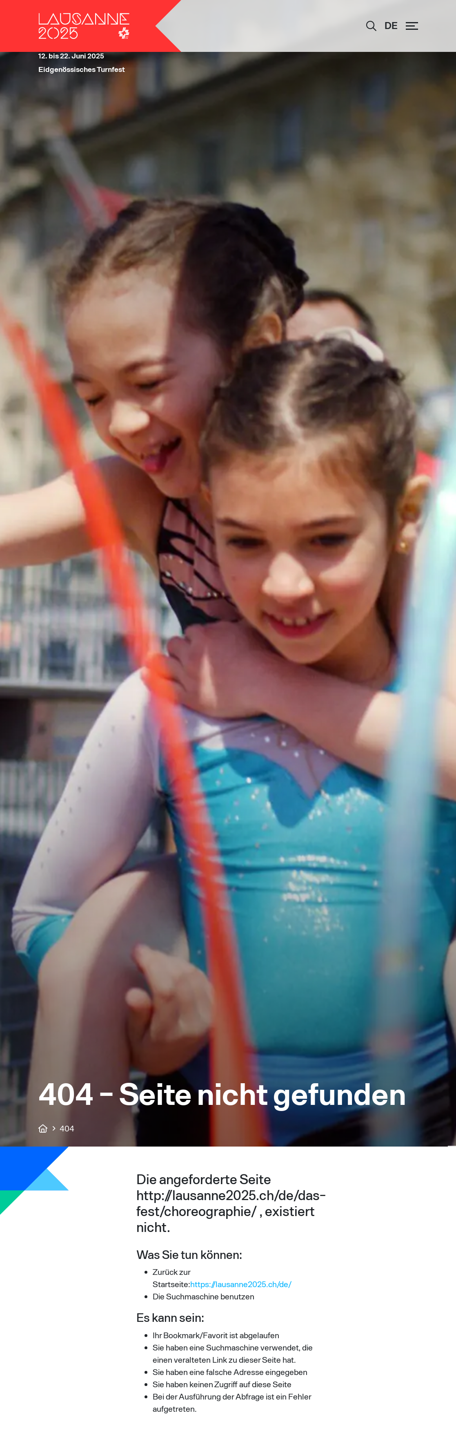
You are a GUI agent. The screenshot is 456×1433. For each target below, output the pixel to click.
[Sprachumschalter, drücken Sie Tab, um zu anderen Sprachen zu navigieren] (391, 26)
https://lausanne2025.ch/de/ (240, 1284)
